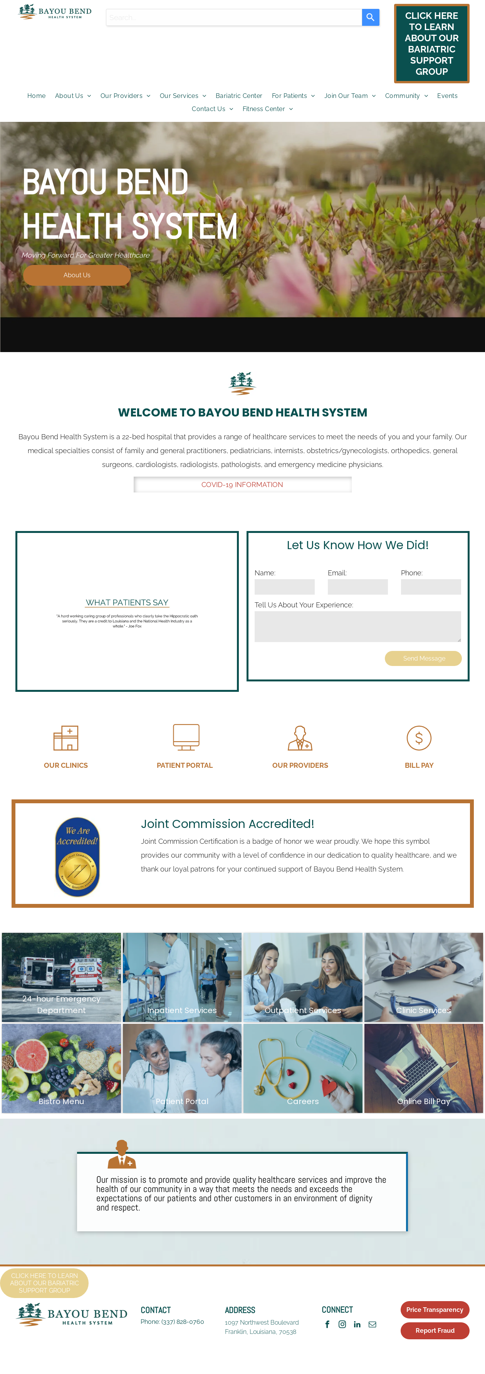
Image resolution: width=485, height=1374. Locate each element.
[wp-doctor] (122, 1172)
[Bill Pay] (419, 753)
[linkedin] (357, 1325)
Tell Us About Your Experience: (304, 605)
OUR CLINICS (66, 765)
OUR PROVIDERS (300, 765)
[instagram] (342, 1325)
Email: (337, 573)
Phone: (412, 573)
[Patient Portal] (185, 753)
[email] (372, 1325)
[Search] (370, 17)
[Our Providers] (300, 753)
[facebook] (327, 1325)
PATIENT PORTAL (185, 765)
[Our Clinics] (66, 753)
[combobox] (234, 17)
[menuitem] (36, 96)
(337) (168, 1321)
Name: (265, 573)
